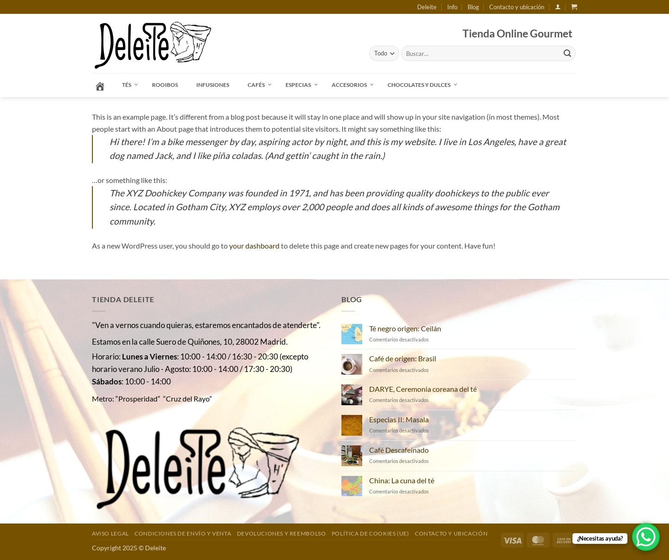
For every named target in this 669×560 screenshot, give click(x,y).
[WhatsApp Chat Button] (646, 537)
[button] (558, 6)
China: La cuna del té (401, 480)
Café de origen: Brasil (402, 358)
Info (452, 7)
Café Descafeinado (399, 449)
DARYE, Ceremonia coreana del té (423, 388)
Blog (473, 7)
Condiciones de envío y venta (182, 533)
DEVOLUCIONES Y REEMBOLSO (281, 533)
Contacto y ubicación (516, 7)
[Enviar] (567, 53)
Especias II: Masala (399, 419)
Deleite (427, 7)
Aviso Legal (110, 533)
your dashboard (254, 245)
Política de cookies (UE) (370, 533)
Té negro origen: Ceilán (405, 328)
